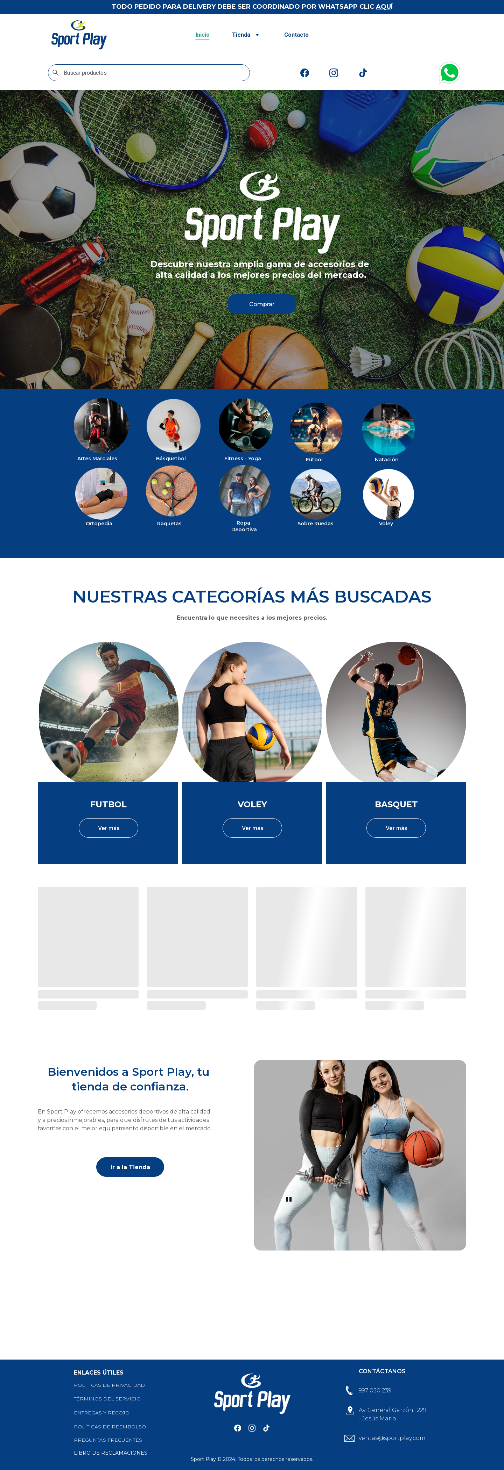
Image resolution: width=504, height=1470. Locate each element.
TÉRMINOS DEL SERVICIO (107, 1399)
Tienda (241, 34)
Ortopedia (99, 524)
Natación (387, 460)
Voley (386, 524)
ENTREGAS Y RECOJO (102, 1413)
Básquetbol (171, 459)
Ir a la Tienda (130, 1169)
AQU (383, 6)
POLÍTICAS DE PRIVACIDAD (109, 1386)
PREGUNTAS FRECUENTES (108, 1440)
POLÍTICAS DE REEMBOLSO (110, 1427)
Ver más (108, 830)
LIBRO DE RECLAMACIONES (110, 1453)
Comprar (261, 304)
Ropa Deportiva (244, 527)
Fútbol (314, 460)
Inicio (203, 34)
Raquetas (169, 524)
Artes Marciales (97, 459)
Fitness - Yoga (242, 459)
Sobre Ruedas (316, 524)
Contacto (296, 34)
